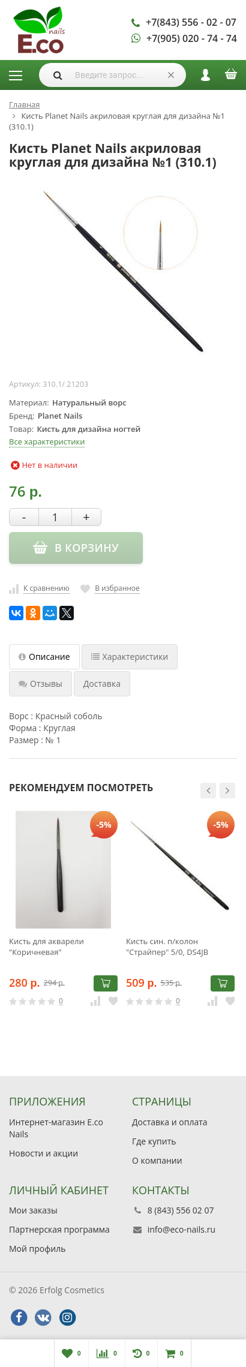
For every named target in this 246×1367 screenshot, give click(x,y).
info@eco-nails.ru (181, 1229)
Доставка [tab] (102, 683)
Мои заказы (33, 1210)
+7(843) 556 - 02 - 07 (191, 22)
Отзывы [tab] (40, 683)
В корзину (105, 983)
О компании (157, 1160)
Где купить (154, 1141)
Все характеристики (47, 441)
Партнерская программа (59, 1229)
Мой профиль (37, 1248)
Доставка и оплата (170, 1122)
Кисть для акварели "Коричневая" (46, 946)
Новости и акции (43, 1153)
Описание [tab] (44, 656)
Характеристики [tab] (130, 656)
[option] (63, 919)
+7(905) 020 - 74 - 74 (191, 38)
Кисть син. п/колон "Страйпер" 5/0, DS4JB (167, 946)
